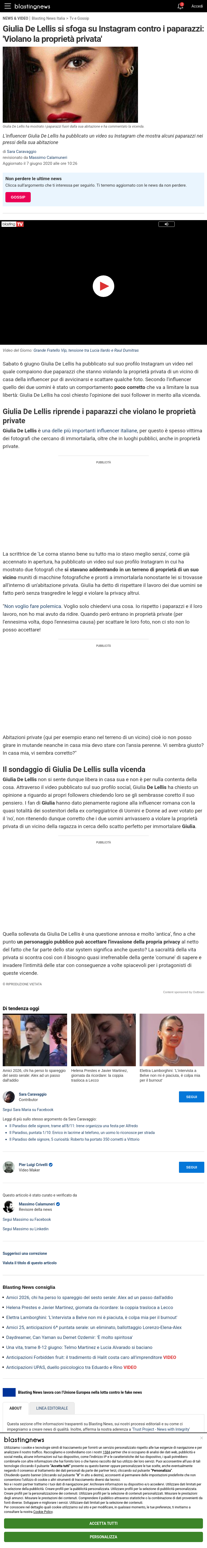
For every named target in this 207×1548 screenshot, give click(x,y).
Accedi (197, 6)
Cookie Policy (43, 1512)
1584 (106, 1452)
